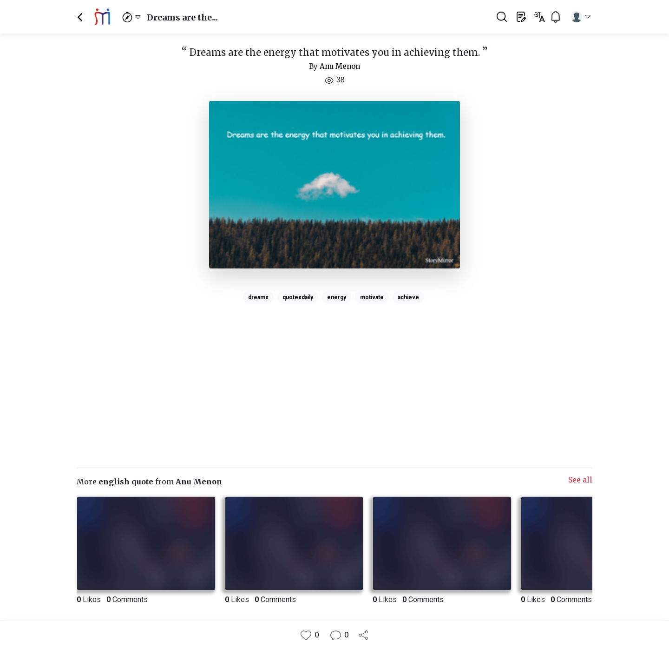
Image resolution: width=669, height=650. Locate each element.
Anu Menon (340, 66)
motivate (372, 297)
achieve (408, 297)
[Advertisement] (334, 373)
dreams (258, 297)
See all (580, 479)
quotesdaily (298, 297)
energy (337, 297)
